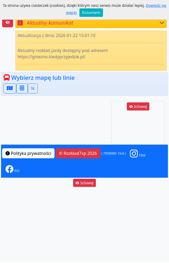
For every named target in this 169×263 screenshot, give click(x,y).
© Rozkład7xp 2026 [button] (78, 153)
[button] (138, 153)
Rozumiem (91, 12)
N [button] (32, 88)
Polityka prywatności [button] (28, 153)
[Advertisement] (138, 128)
